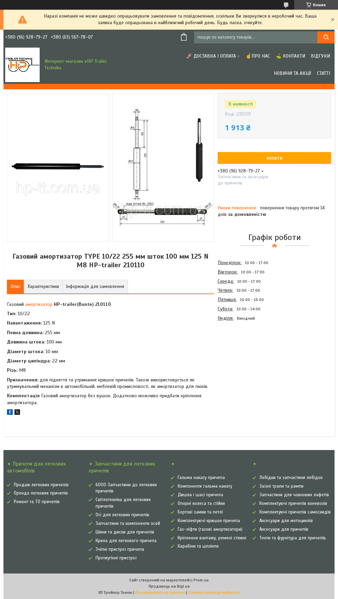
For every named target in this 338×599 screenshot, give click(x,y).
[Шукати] (326, 37)
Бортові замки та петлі (200, 512)
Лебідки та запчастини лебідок (290, 477)
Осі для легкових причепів (122, 515)
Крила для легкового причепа (126, 540)
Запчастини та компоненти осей (128, 523)
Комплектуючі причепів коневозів (293, 503)
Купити (274, 158)
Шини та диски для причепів (125, 532)
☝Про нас (258, 56)
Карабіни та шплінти (198, 546)
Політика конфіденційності (214, 592)
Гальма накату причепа (201, 477)
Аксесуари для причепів (283, 529)
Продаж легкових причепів (41, 485)
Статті (323, 73)
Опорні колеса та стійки (201, 503)
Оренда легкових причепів (41, 493)
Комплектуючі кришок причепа (209, 520)
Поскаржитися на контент (160, 592)
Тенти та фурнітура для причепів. (293, 538)
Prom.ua (201, 580)
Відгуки (320, 56)
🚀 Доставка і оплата (211, 56)
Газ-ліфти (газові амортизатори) (210, 529)
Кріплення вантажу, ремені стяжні (212, 538)
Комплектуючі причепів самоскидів (295, 512)
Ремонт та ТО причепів (37, 502)
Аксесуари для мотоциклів (286, 520)
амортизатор (38, 304)
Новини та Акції (292, 73)
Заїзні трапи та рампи (281, 486)
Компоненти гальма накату (205, 486)
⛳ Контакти (290, 56)
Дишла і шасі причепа (200, 495)
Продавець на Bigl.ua (169, 586)
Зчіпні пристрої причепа (120, 549)
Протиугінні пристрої (116, 558)
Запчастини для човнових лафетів (294, 495)
